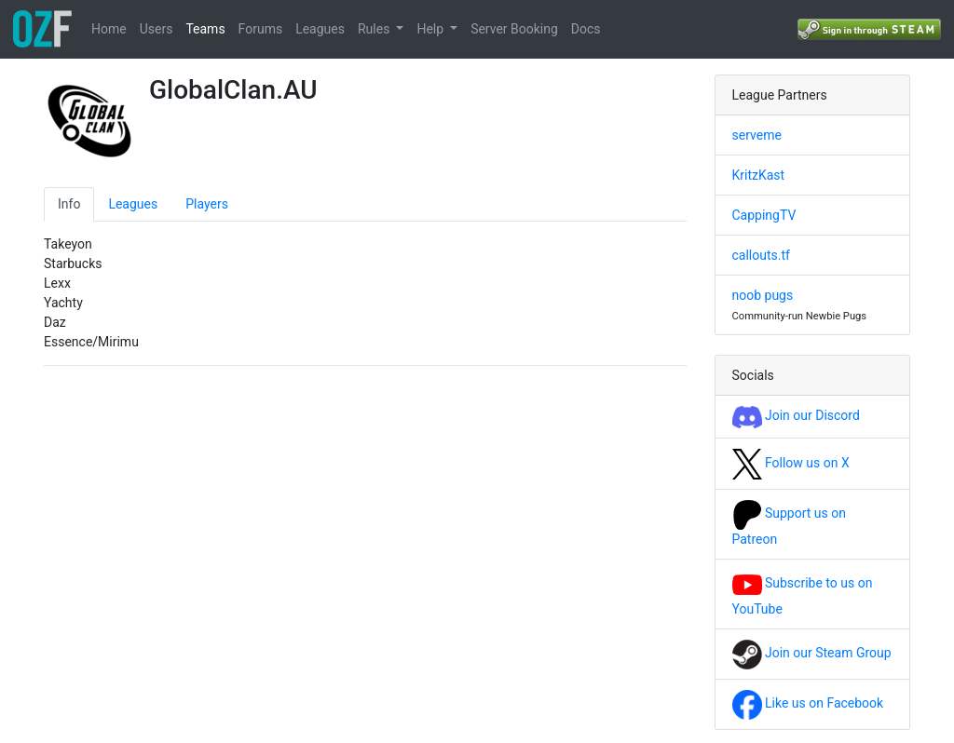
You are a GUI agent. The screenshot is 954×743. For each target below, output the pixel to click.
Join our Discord (796, 415)
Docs (586, 28)
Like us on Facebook (808, 703)
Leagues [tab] (132, 203)
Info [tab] (69, 203)
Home (109, 28)
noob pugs (763, 295)
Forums (260, 28)
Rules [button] (375, 28)
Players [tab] (206, 203)
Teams (205, 28)
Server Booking (514, 28)
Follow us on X (791, 462)
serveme (757, 135)
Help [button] (431, 28)
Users (156, 28)
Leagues (320, 28)
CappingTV (764, 215)
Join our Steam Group (812, 652)
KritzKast (758, 175)
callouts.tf (761, 255)
